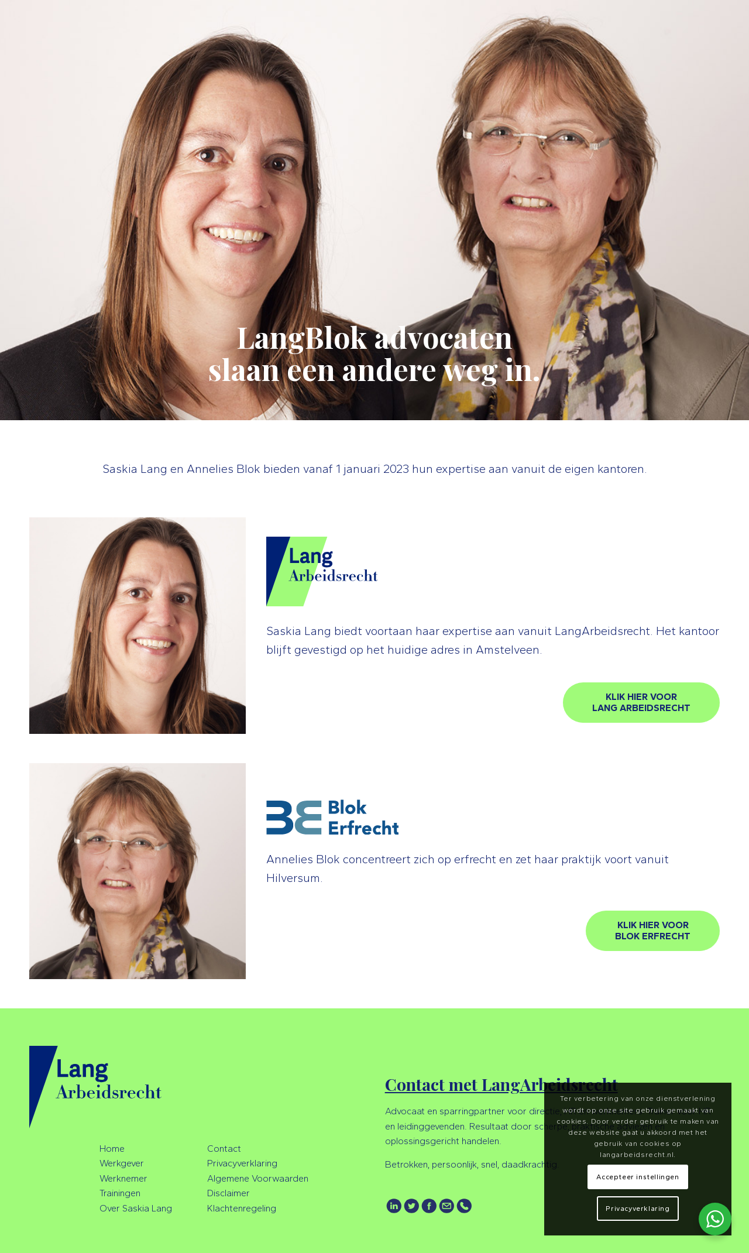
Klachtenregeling (241, 1208)
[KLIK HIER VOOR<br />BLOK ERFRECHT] (653, 931)
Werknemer (123, 1178)
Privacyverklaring (242, 1163)
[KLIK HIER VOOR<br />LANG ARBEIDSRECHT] (641, 702)
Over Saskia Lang (135, 1208)
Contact (224, 1148)
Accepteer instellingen (637, 1177)
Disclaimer (228, 1193)
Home (112, 1148)
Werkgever (121, 1163)
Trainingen (119, 1193)
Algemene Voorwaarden (257, 1178)
